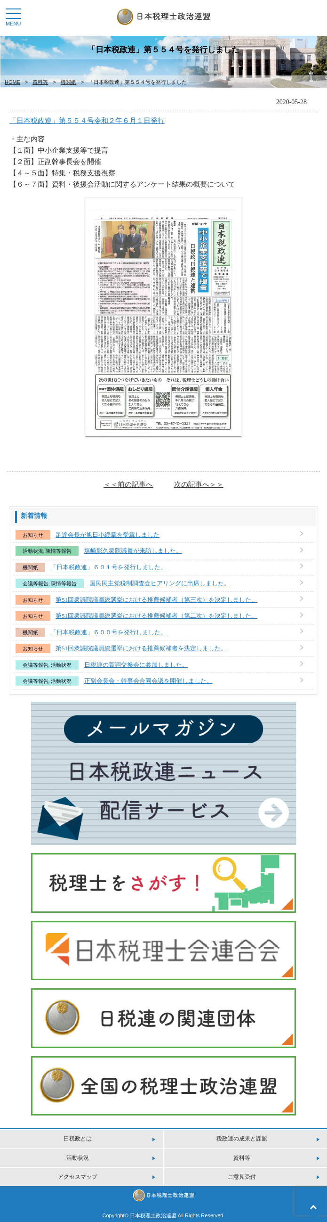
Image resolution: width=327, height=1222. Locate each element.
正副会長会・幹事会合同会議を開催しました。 (148, 680)
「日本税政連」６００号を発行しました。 (108, 632)
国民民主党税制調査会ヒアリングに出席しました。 (159, 583)
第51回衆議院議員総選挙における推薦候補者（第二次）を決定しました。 (156, 615)
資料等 (40, 82)
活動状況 (33, 551)
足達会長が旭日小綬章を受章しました (108, 534)
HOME (12, 82)
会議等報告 (35, 583)
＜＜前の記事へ (128, 484)
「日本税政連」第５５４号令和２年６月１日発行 (87, 120)
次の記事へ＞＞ (198, 484)
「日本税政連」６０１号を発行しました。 (108, 567)
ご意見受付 (242, 1176)
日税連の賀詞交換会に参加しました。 (136, 664)
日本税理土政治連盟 (153, 1215)
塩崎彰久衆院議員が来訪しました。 (133, 550)
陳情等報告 (59, 551)
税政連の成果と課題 (241, 1138)
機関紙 (68, 82)
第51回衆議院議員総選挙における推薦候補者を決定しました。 (141, 648)
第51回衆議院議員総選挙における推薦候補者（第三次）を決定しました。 (156, 599)
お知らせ (33, 535)
